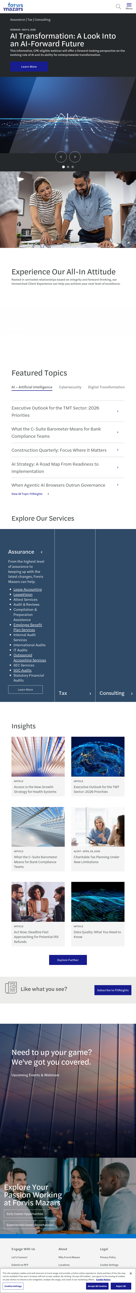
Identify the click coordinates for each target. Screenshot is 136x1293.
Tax (75, 693)
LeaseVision (23, 594)
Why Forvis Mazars (69, 1257)
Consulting (116, 693)
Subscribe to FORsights (113, 990)
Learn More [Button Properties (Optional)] (25, 689)
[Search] (118, 6)
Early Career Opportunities (25, 1214)
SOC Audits (22, 670)
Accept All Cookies (97, 1286)
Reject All (121, 1286)
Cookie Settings (109, 1265)
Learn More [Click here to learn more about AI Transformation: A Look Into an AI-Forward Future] (29, 66)
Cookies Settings (13, 1286)
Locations (64, 1265)
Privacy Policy (108, 1257)
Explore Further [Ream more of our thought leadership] (68, 960)
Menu (129, 6)
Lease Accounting (27, 589)
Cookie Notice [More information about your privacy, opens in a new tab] (103, 1279)
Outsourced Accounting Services (29, 657)
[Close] (130, 1273)
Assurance (25, 551)
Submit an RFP (19, 1265)
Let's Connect (19, 1257)
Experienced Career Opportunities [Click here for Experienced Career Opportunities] (30, 1225)
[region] (68, 1280)
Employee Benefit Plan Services (27, 627)
